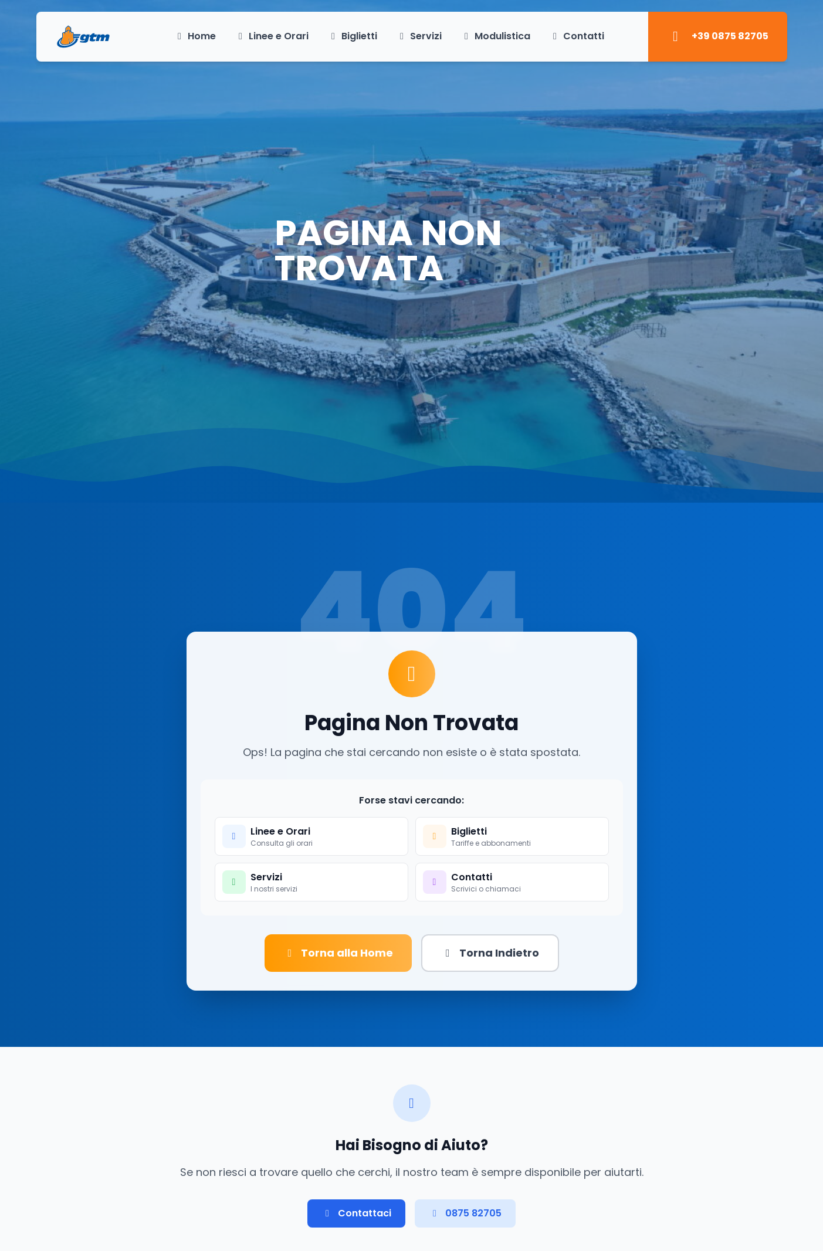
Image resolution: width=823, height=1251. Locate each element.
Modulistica (495, 36)
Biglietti (352, 36)
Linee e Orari (272, 36)
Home (195, 36)
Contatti (576, 36)
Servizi (419, 36)
